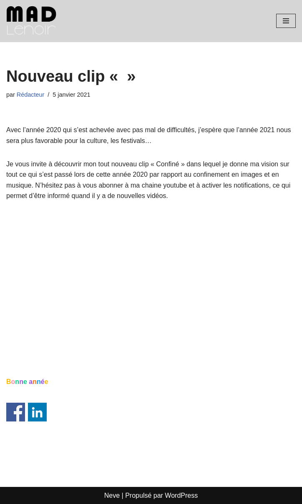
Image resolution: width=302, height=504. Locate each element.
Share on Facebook (15, 412)
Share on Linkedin (37, 412)
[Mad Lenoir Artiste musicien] (31, 21)
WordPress (181, 495)
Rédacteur (30, 94)
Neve (112, 495)
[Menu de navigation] (286, 21)
